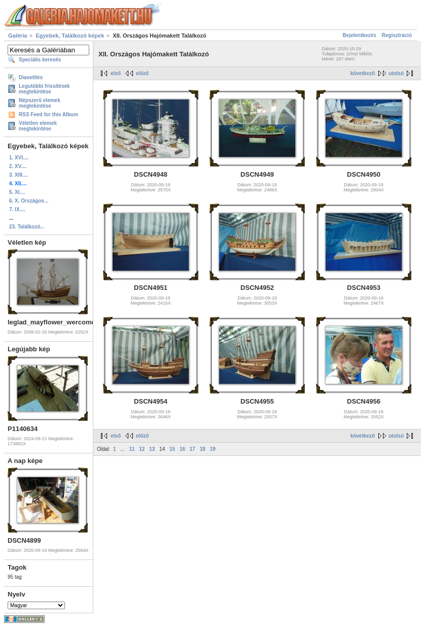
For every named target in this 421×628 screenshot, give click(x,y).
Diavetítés (31, 77)
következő (362, 73)
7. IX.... (17, 209)
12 (142, 449)
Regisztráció (397, 35)
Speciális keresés (40, 59)
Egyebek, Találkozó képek (70, 35)
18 (202, 449)
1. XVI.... (18, 157)
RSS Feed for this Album (48, 114)
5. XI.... (17, 192)
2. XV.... (18, 166)
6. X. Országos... (28, 201)
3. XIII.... (18, 175)
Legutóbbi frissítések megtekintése (44, 88)
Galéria (17, 35)
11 (131, 449)
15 (172, 449)
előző (142, 73)
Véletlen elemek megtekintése (38, 125)
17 (192, 449)
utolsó (396, 73)
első (116, 73)
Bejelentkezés (359, 35)
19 (213, 449)
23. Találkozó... (27, 226)
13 (152, 449)
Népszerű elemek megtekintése (39, 103)
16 (182, 449)
